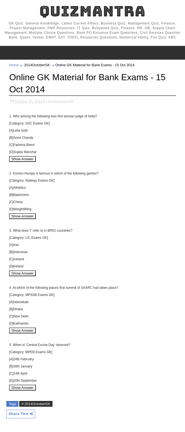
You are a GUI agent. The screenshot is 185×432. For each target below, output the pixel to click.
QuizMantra (92, 11)
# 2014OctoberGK (35, 404)
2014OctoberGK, (61, 101)
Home (14, 65)
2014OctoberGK (37, 65)
